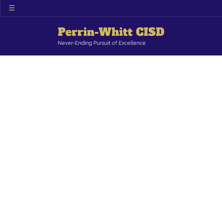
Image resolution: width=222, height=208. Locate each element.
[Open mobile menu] (11, 8)
